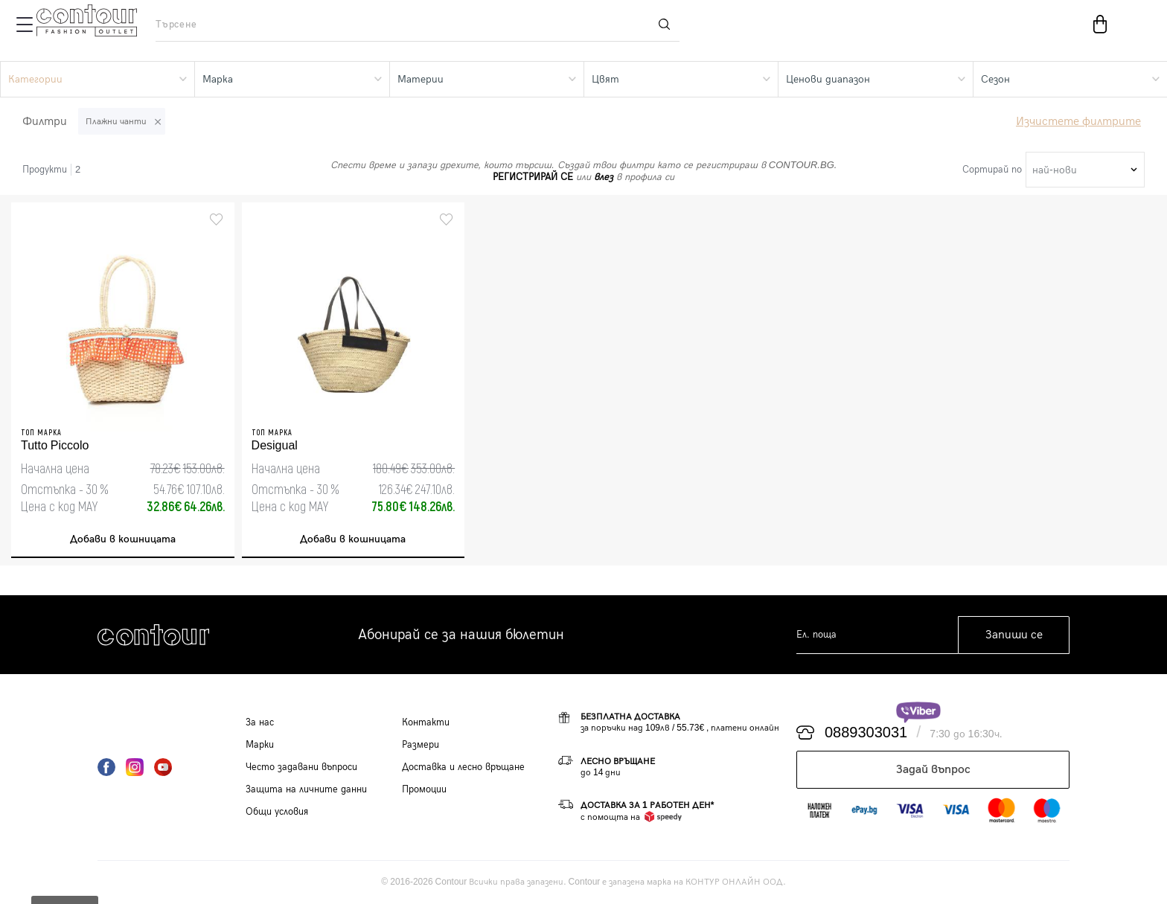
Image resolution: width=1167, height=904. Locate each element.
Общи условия (277, 812)
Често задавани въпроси (301, 767)
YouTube (163, 767)
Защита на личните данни (306, 789)
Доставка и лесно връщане (463, 767)
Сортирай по (992, 170)
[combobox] (1085, 169)
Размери (420, 745)
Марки (260, 745)
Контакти (426, 722)
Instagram (135, 767)
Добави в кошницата (123, 539)
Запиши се (1014, 635)
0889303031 (866, 733)
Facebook (106, 767)
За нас (260, 722)
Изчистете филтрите (1078, 122)
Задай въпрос (933, 770)
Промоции (424, 789)
